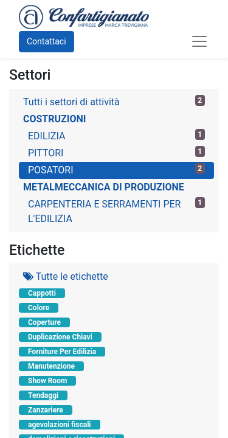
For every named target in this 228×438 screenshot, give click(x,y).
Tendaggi (43, 395)
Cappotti (42, 293)
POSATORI (116, 169)
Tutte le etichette (65, 276)
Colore (38, 308)
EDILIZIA (116, 135)
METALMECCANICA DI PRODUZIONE (103, 187)
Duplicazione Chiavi (60, 337)
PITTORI (116, 152)
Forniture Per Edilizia (62, 351)
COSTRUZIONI (54, 119)
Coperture (44, 322)
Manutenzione (51, 366)
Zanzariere (45, 410)
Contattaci (46, 41)
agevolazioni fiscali (59, 424)
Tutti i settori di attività (114, 101)
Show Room (47, 381)
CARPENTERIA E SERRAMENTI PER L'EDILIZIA (116, 210)
